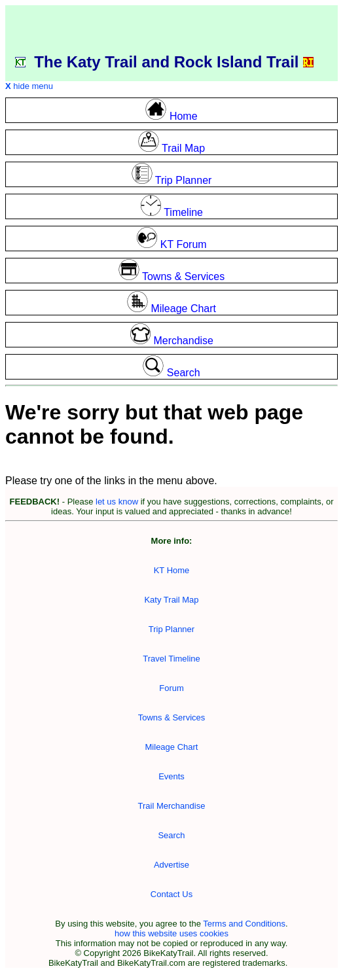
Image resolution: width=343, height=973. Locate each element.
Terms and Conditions (244, 924)
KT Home (172, 570)
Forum (171, 688)
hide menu (29, 86)
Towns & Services (172, 717)
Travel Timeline (171, 658)
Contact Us (171, 894)
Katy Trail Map (171, 600)
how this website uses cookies (171, 933)
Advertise (171, 865)
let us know (117, 501)
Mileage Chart (171, 747)
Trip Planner (171, 629)
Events (171, 776)
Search (171, 835)
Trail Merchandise (172, 806)
